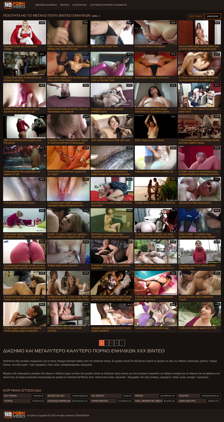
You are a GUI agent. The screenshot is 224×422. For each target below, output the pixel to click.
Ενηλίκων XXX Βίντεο (46, 5)
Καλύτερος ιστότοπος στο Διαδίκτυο (110, 5)
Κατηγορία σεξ (80, 5)
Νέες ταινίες (195, 16)
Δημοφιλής (212, 16)
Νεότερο (65, 5)
